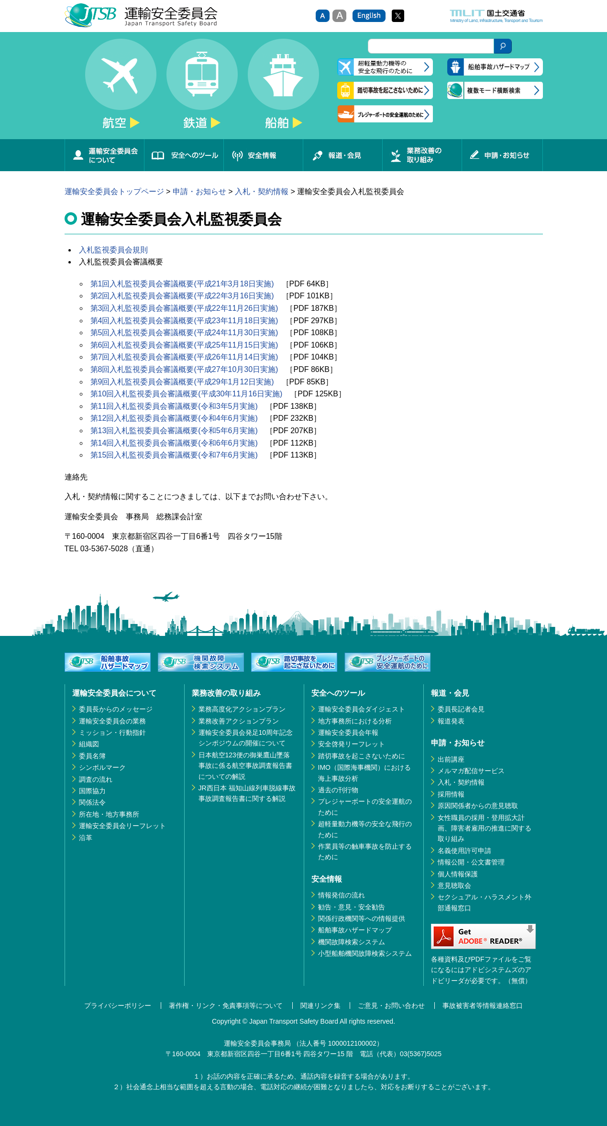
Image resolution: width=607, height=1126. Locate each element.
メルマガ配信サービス (471, 771)
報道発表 (451, 721)
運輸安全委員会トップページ (114, 191)
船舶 (283, 89)
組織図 (89, 744)
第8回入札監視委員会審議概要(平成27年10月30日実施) (184, 369)
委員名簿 (92, 756)
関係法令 (92, 802)
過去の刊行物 (338, 790)
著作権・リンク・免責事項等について (226, 1005)
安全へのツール (183, 155)
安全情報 (263, 155)
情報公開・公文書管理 (471, 862)
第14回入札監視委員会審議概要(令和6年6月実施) (174, 443)
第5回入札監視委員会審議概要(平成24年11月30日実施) (184, 332)
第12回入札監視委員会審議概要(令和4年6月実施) (174, 418)
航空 (121, 89)
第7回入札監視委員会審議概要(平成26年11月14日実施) (184, 357)
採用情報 (451, 794)
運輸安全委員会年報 (348, 732)
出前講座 (451, 759)
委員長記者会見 (461, 709)
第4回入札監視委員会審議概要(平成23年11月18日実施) (184, 321)
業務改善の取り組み (422, 155)
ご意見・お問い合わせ (391, 1005)
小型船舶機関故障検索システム (365, 953)
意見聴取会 (454, 885)
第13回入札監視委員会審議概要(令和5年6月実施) (174, 430)
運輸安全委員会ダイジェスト (361, 709)
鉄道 (202, 89)
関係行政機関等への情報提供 (361, 918)
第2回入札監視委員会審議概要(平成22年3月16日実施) (182, 296)
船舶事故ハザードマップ (355, 930)
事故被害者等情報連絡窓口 (482, 1005)
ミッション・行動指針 (112, 732)
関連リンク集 (320, 1005)
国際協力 (92, 791)
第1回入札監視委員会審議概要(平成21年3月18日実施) (182, 284)
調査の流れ (95, 779)
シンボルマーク (102, 767)
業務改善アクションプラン (239, 721)
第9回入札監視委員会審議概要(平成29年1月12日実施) (182, 382)
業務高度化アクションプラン (242, 709)
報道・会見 (342, 155)
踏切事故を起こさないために (361, 756)
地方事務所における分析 (355, 721)
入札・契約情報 (261, 191)
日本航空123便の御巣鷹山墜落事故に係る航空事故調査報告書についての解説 (245, 765)
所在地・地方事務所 (109, 814)
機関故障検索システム (351, 942)
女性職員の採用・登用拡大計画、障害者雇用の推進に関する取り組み (484, 828)
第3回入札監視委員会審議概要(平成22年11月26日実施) (184, 308)
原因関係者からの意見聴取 (478, 805)
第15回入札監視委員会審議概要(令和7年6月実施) (174, 455)
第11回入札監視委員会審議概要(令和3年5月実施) (174, 406)
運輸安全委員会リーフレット (122, 826)
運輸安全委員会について (104, 155)
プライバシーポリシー (117, 1005)
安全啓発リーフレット (351, 744)
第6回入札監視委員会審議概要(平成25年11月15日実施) (184, 345)
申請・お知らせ (502, 155)
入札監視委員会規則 (113, 250)
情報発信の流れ (341, 895)
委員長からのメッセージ (116, 709)
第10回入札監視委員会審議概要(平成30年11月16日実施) (186, 394)
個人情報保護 (458, 874)
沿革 (85, 838)
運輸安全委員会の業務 (112, 721)
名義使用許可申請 (464, 850)
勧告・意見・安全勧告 (351, 907)
